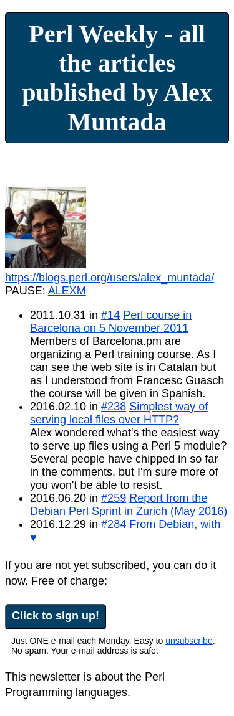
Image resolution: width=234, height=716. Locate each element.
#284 (113, 524)
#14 (110, 315)
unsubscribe (189, 641)
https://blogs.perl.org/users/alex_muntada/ (109, 277)
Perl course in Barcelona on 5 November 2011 (111, 321)
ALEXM (67, 291)
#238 (113, 406)
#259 (113, 498)
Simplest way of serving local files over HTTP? (119, 413)
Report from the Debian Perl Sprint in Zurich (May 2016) (128, 504)
